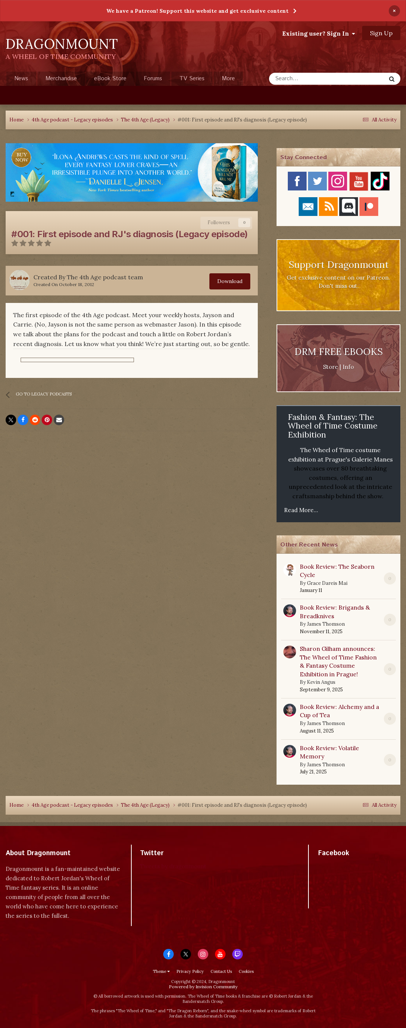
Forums (153, 78)
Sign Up (381, 33)
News (21, 78)
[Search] (297, 79)
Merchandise (61, 78)
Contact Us (221, 971)
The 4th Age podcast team (105, 277)
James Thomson (326, 624)
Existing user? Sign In (318, 33)
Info (348, 366)
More (228, 78)
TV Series (192, 78)
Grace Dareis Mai (327, 583)
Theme (161, 971)
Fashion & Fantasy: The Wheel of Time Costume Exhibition (332, 426)
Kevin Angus (321, 682)
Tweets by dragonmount (173, 866)
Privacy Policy (190, 971)
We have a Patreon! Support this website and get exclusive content (197, 10)
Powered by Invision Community (203, 986)
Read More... (301, 510)
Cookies (246, 971)
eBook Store (110, 78)
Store (330, 366)
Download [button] (229, 281)
